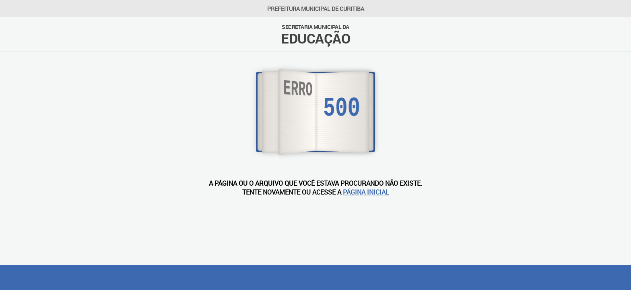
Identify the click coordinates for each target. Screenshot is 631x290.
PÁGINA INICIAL (366, 192)
